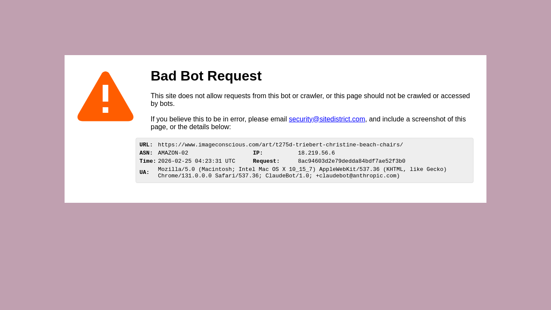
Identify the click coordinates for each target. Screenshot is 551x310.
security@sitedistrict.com (327, 119)
